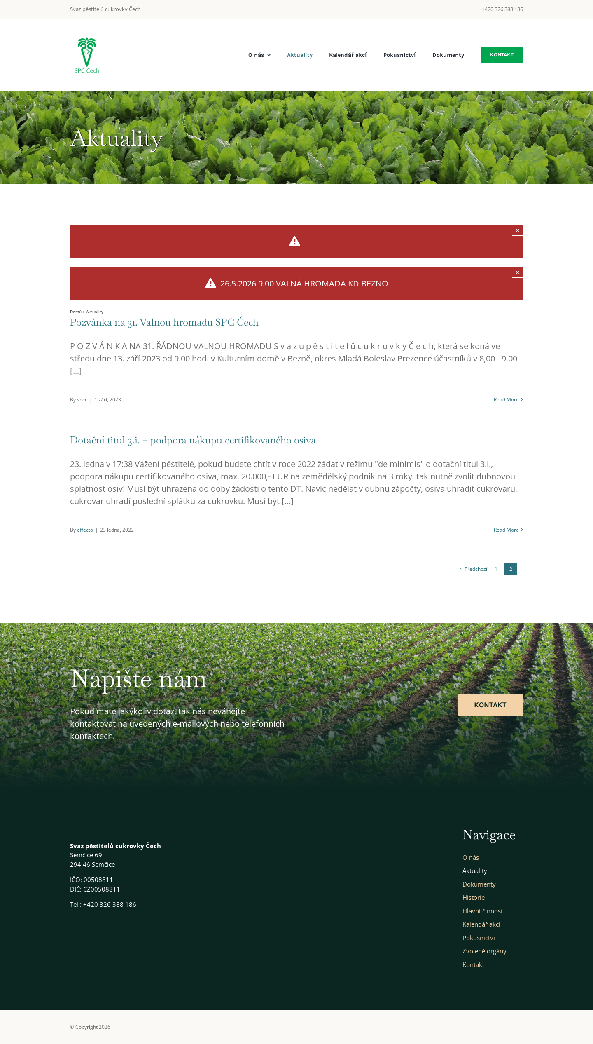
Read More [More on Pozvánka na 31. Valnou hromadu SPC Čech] (506, 399)
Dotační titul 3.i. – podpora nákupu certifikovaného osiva (193, 440)
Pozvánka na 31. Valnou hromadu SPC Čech (164, 322)
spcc (82, 399)
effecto (85, 529)
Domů (76, 311)
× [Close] (517, 230)
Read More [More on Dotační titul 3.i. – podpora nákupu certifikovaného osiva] (506, 529)
